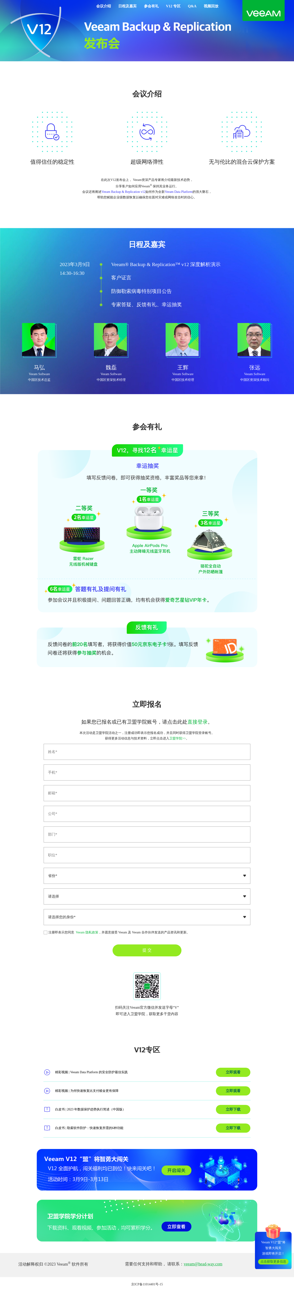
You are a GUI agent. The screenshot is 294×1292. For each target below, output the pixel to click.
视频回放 (211, 6)
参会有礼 (151, 6)
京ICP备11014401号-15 (147, 1284)
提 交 (147, 950)
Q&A (192, 6)
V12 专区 (173, 6)
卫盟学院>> (177, 738)
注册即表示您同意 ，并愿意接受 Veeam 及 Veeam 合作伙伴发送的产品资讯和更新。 (117, 932)
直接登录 (197, 722)
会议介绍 (103, 6)
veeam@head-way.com (203, 1264)
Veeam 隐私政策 (86, 932)
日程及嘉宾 (127, 6)
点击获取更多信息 (273, 1261)
